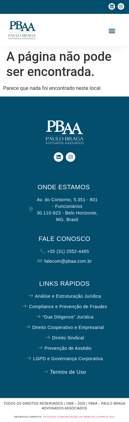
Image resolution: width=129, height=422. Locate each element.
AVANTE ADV (106, 416)
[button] (112, 31)
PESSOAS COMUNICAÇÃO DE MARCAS (69, 416)
